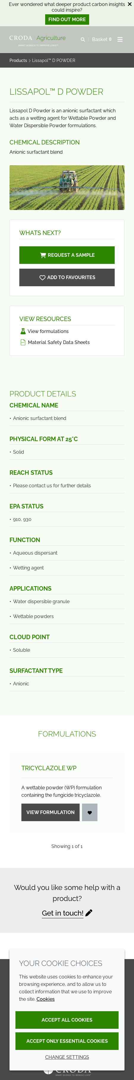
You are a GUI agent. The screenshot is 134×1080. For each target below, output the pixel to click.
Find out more (67, 19)
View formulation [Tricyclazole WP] (50, 812)
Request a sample (67, 255)
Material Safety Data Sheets (54, 342)
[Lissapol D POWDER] (67, 277)
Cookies (46, 999)
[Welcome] (38, 38)
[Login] (89, 812)
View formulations (44, 331)
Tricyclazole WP (48, 768)
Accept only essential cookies (67, 1041)
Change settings (67, 1057)
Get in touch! (62, 913)
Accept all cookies (67, 1020)
